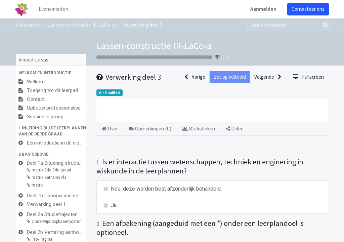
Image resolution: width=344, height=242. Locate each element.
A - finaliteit (109, 92)
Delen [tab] (235, 129)
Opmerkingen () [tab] (150, 129)
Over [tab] (110, 129)
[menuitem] (54, 9)
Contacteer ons (307, 9)
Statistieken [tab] (198, 129)
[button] (51, 73)
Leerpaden (27, 25)
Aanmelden (263, 9)
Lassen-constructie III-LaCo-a (154, 46)
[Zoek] (323, 25)
